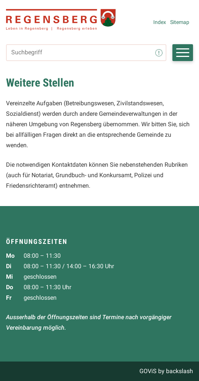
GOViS (148, 371)
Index (159, 22)
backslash (179, 371)
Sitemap (179, 22)
